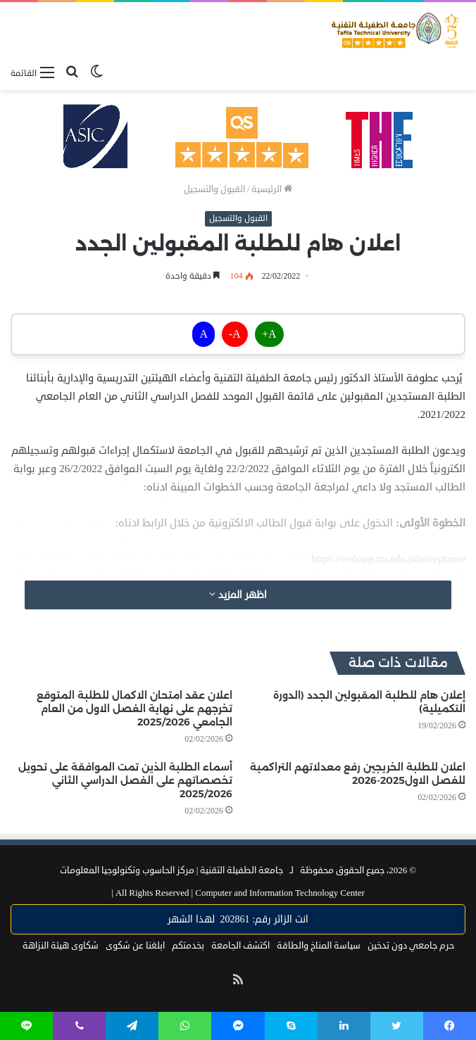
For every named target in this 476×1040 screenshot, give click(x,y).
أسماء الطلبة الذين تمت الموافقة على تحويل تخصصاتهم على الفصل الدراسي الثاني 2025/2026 (125, 780)
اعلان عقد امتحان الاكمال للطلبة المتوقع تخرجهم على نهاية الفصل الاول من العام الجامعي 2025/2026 (134, 708)
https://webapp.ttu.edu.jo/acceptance (388, 559)
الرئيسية (271, 189)
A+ (269, 334)
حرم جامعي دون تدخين (411, 945)
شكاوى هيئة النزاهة (61, 945)
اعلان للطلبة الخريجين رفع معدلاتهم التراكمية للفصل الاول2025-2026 (357, 774)
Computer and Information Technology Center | (238, 893)
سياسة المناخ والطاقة (319, 945)
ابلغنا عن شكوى (135, 945)
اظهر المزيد (238, 595)
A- (235, 334)
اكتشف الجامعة (240, 945)
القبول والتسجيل (214, 189)
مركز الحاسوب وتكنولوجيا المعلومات (127, 870)
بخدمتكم (188, 945)
